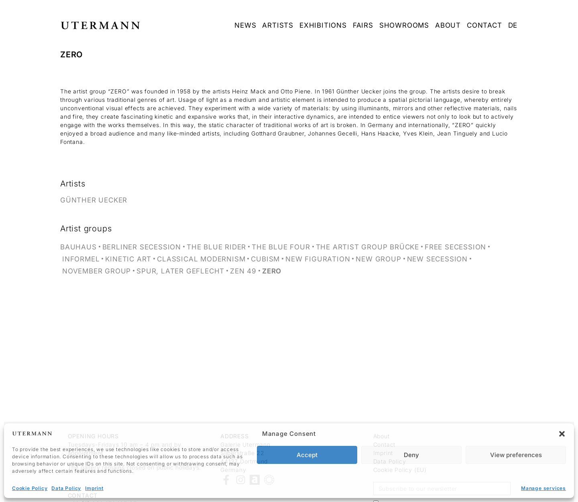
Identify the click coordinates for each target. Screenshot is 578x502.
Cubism (265, 259)
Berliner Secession (141, 247)
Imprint (94, 488)
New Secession (437, 259)
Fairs (363, 25)
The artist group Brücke (367, 247)
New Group (378, 259)
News (245, 25)
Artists (277, 25)
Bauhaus (78, 247)
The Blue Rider (216, 247)
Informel (81, 259)
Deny (411, 455)
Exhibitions (323, 25)
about (448, 25)
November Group (96, 271)
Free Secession (455, 247)
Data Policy (66, 488)
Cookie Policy (29, 488)
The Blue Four (281, 247)
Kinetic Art (128, 259)
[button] (562, 434)
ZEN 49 (243, 271)
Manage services (543, 488)
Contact (484, 25)
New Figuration (317, 259)
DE (513, 25)
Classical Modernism (201, 259)
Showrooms (404, 25)
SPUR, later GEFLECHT (180, 271)
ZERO (271, 271)
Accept (307, 455)
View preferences (516, 455)
